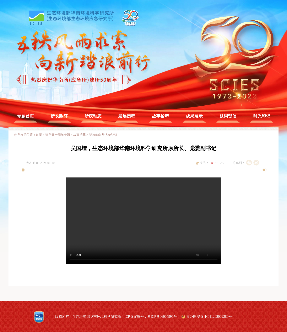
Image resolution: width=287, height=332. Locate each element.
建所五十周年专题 (57, 134)
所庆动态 (92, 116)
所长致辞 (59, 116)
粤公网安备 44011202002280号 (209, 317)
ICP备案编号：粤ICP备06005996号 (151, 317)
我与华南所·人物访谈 (103, 134)
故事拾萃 (160, 116)
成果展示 (194, 116)
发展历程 (126, 116)
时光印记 (261, 116)
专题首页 (25, 116)
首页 (39, 134)
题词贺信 (227, 116)
